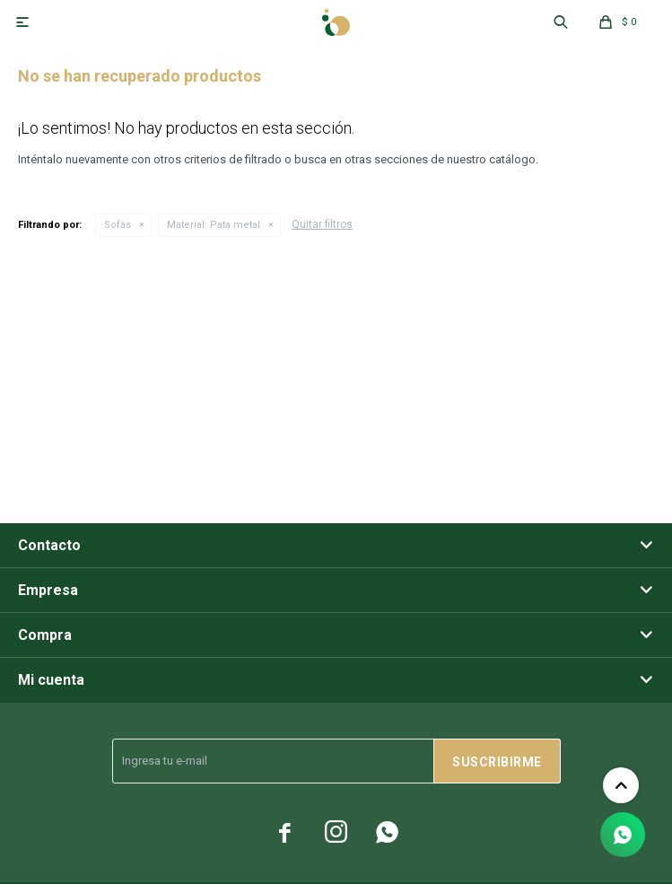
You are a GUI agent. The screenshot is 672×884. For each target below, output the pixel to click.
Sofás (117, 225)
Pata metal (213, 225)
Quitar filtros (322, 224)
